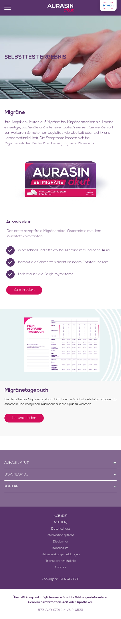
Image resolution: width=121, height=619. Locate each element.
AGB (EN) (60, 522)
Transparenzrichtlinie (61, 561)
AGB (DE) (60, 516)
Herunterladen (24, 418)
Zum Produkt (24, 290)
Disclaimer (60, 541)
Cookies (60, 567)
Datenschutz (60, 529)
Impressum (60, 548)
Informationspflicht (60, 535)
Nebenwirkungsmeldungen (61, 554)
